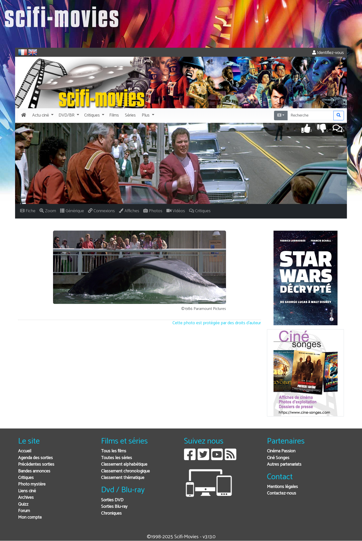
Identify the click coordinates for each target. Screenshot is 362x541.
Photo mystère (32, 484)
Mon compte (30, 517)
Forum (24, 511)
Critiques (26, 477)
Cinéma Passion (281, 451)
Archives (26, 497)
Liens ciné (27, 491)
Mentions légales (282, 487)
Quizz (23, 504)
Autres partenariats (284, 464)
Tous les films (113, 451)
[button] (42, 115)
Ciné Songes (278, 458)
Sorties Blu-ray (114, 506)
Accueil (24, 451)
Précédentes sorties (36, 464)
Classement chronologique (125, 471)
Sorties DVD (112, 500)
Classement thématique (122, 477)
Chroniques (111, 513)
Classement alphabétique (124, 464)
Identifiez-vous (328, 53)
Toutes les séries (116, 458)
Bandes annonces (34, 471)
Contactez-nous (281, 493)
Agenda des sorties (35, 458)
